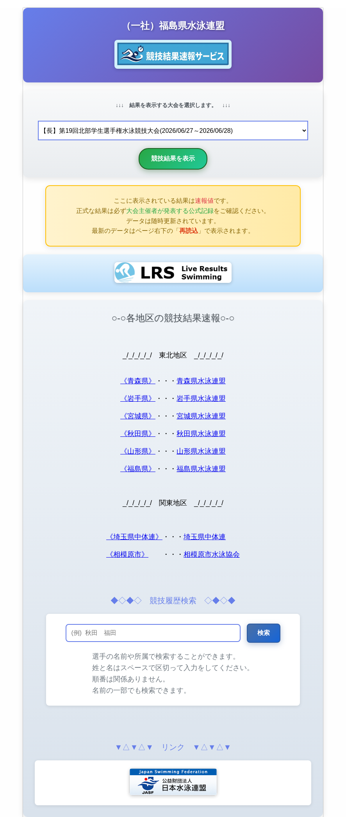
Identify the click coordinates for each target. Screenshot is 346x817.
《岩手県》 (137, 398)
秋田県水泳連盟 (201, 434)
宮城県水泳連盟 (201, 416)
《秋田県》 (137, 434)
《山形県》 (137, 451)
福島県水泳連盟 (201, 469)
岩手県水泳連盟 (201, 398)
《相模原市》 (127, 554)
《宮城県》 (137, 416)
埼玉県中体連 (205, 537)
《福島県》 (137, 469)
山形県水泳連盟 (201, 451)
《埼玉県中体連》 (134, 537)
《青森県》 (137, 381)
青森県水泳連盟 (201, 381)
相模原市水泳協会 (212, 554)
